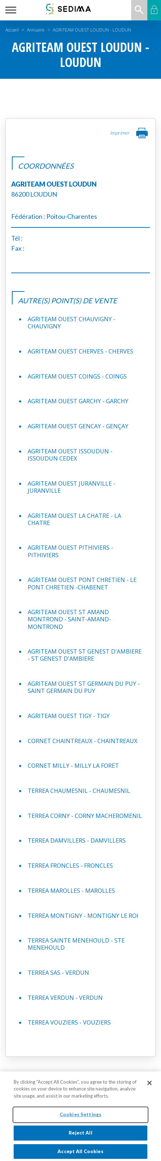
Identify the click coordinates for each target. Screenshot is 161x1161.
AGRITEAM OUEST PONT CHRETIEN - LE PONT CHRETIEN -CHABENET (82, 583)
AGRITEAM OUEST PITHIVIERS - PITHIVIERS (70, 551)
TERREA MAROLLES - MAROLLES (71, 891)
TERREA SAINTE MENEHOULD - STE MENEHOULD (76, 944)
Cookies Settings (80, 1119)
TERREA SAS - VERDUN (58, 973)
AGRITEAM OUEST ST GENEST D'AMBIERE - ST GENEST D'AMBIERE (85, 655)
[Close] (149, 1087)
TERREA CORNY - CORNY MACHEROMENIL (85, 816)
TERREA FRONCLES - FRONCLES (70, 865)
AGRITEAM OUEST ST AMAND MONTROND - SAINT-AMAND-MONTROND (69, 619)
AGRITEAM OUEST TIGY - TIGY (69, 716)
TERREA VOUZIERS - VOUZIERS (69, 1022)
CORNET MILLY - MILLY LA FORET (73, 766)
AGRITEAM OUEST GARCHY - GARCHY (78, 401)
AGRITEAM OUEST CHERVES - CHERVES (80, 351)
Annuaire (36, 30)
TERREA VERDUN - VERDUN (65, 998)
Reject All (80, 1137)
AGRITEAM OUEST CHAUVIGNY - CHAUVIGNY (71, 322)
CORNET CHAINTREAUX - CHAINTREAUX (82, 741)
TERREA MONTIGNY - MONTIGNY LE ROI (83, 916)
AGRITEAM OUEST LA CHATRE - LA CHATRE (74, 519)
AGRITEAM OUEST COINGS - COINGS (77, 376)
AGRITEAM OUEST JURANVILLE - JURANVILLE (71, 487)
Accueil (12, 30)
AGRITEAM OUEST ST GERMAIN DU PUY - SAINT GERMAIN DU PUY (84, 687)
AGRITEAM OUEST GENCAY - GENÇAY (78, 426)
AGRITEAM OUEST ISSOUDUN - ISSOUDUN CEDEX (70, 454)
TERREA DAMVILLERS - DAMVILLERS (77, 840)
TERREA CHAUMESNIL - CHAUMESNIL (79, 791)
